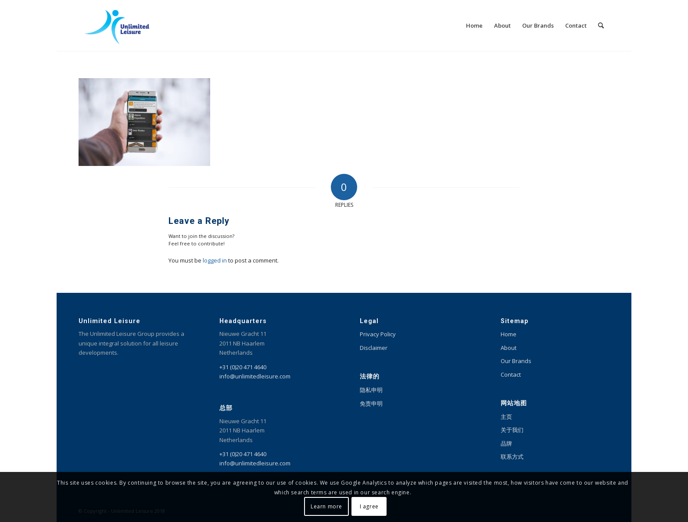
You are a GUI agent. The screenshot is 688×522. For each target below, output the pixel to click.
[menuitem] (474, 25)
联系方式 (512, 457)
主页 (506, 417)
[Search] (600, 25)
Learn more (326, 506)
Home (508, 334)
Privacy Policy (378, 334)
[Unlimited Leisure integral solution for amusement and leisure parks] (117, 25)
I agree (369, 506)
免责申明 (371, 403)
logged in (215, 260)
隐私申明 (371, 390)
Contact (511, 374)
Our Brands (516, 361)
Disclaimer (373, 348)
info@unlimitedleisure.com (254, 376)
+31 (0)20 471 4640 (242, 367)
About (508, 348)
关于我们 (512, 430)
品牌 (506, 443)
